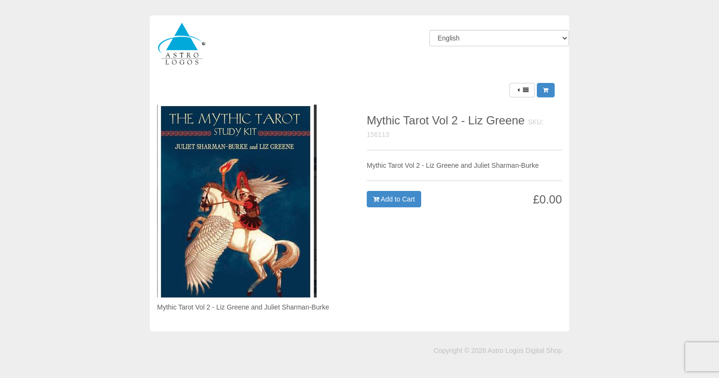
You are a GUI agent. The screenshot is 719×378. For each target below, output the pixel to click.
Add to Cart (394, 199)
